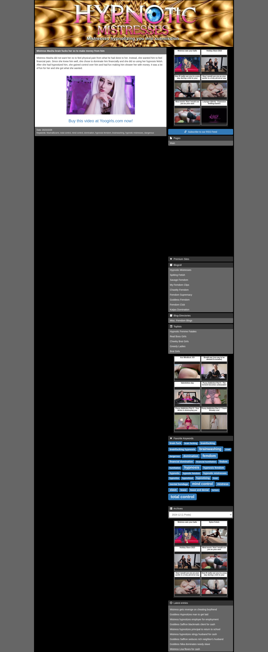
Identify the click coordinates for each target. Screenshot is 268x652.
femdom (209, 456)
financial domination (181, 461)
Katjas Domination (179, 309)
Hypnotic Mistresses (180, 270)
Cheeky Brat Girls (179, 341)
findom (223, 461)
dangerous (149, 133)
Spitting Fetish (177, 275)
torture (215, 490)
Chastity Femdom (179, 289)
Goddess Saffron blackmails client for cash (192, 624)
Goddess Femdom (180, 299)
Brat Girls (175, 351)
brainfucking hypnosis (182, 449)
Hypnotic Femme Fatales (183, 331)
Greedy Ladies (177, 346)
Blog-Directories (180, 315)
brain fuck (175, 443)
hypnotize (174, 478)
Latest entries (179, 603)
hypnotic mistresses (134, 133)
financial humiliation (206, 462)
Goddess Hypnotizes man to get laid (189, 614)
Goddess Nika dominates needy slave (190, 644)
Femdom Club (177, 304)
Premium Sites (179, 259)
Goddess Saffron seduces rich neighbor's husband (196, 639)
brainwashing (118, 133)
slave (173, 489)
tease (183, 490)
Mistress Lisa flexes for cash (185, 649)
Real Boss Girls (178, 336)
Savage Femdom (179, 280)
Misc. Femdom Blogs (181, 320)
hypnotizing (203, 478)
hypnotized (187, 478)
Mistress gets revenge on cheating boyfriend (193, 609)
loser (215, 478)
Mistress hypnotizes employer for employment (194, 619)
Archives (176, 508)
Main (172, 143)
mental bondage (179, 484)
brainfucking (208, 443)
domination (89, 133)
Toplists (176, 326)
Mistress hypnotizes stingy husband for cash (193, 634)
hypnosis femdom (103, 133)
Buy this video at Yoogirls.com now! (101, 121)
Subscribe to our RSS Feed (200, 131)
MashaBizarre (53, 133)
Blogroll (176, 265)
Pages (175, 138)
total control (65, 133)
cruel (227, 449)
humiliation (174, 468)
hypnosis (191, 467)
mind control (77, 133)
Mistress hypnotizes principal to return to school (195, 629)
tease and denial (199, 490)
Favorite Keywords (181, 438)
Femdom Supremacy (181, 294)
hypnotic (174, 473)
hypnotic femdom (191, 473)
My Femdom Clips (179, 284)
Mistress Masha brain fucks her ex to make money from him (71, 51)
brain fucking (190, 443)
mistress (223, 484)
